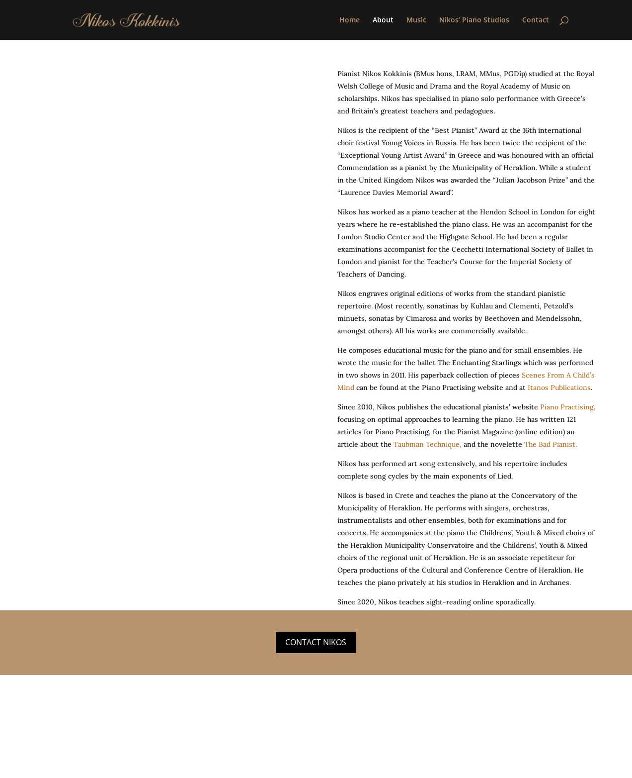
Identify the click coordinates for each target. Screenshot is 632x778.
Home (349, 20)
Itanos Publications (558, 387)
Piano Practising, (568, 406)
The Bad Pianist (549, 444)
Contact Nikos (315, 642)
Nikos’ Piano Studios (474, 20)
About (383, 20)
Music (416, 20)
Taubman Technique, (428, 444)
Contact (535, 20)
